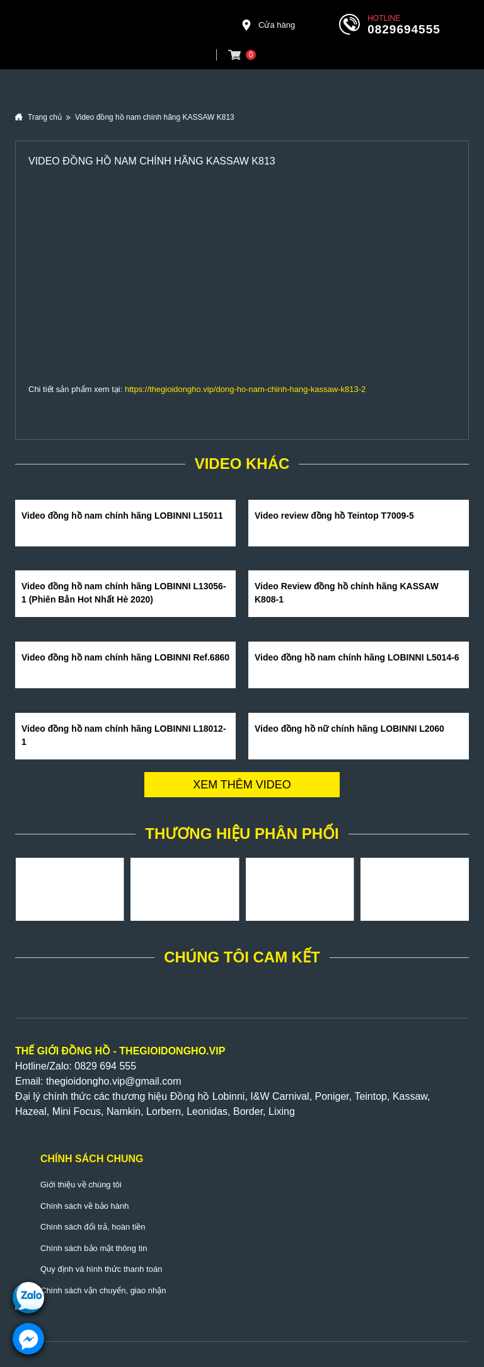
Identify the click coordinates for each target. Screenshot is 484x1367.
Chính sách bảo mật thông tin (93, 1248)
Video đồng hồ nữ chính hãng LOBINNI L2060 (349, 729)
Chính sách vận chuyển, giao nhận (103, 1290)
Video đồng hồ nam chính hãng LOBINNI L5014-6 (357, 657)
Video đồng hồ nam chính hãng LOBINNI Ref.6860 (125, 657)
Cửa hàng (268, 25)
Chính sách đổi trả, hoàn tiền (93, 1226)
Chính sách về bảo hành (84, 1206)
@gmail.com (153, 1081)
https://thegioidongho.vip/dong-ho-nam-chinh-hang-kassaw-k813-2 (245, 389)
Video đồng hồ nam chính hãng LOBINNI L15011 (122, 515)
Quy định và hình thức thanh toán (101, 1269)
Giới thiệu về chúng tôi (81, 1184)
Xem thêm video (242, 784)
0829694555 (404, 29)
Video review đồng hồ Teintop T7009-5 (334, 515)
